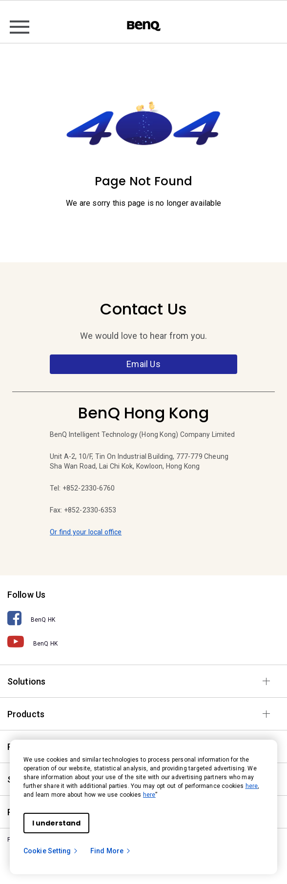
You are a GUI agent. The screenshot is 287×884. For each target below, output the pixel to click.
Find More (110, 851)
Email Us (143, 364)
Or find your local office (86, 532)
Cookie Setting (51, 851)
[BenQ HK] (143, 618)
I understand (56, 823)
